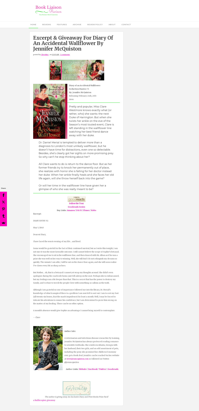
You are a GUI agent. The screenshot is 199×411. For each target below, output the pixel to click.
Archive (77, 24)
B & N (79, 210)
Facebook (92, 369)
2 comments (65, 55)
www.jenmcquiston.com (78, 359)
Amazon (71, 210)
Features (62, 24)
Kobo (93, 210)
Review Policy (95, 24)
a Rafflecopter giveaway (44, 400)
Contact (126, 24)
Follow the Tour (76, 203)
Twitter (102, 369)
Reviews (46, 24)
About (112, 24)
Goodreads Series (76, 207)
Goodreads (113, 369)
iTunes (86, 210)
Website (83, 369)
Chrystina (44, 55)
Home (33, 24)
